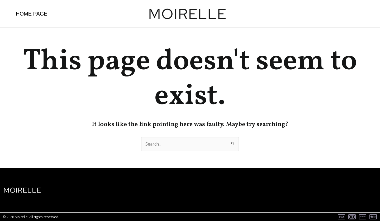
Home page (32, 14)
